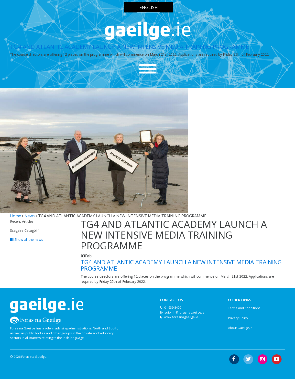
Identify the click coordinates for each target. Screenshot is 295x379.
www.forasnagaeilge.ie (181, 317)
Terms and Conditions (244, 308)
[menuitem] (148, 7)
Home (15, 216)
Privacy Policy (238, 318)
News (29, 216)
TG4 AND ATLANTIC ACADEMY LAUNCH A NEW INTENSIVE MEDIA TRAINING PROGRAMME (129, 46)
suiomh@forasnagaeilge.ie (184, 312)
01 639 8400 (172, 307)
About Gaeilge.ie (240, 328)
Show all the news (26, 239)
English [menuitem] (148, 7)
